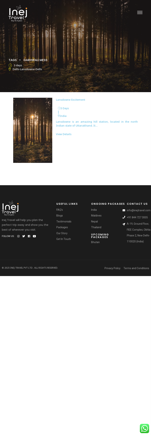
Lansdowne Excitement (70, 99)
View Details (63, 134)
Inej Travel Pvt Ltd (21, 267)
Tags (13, 60)
